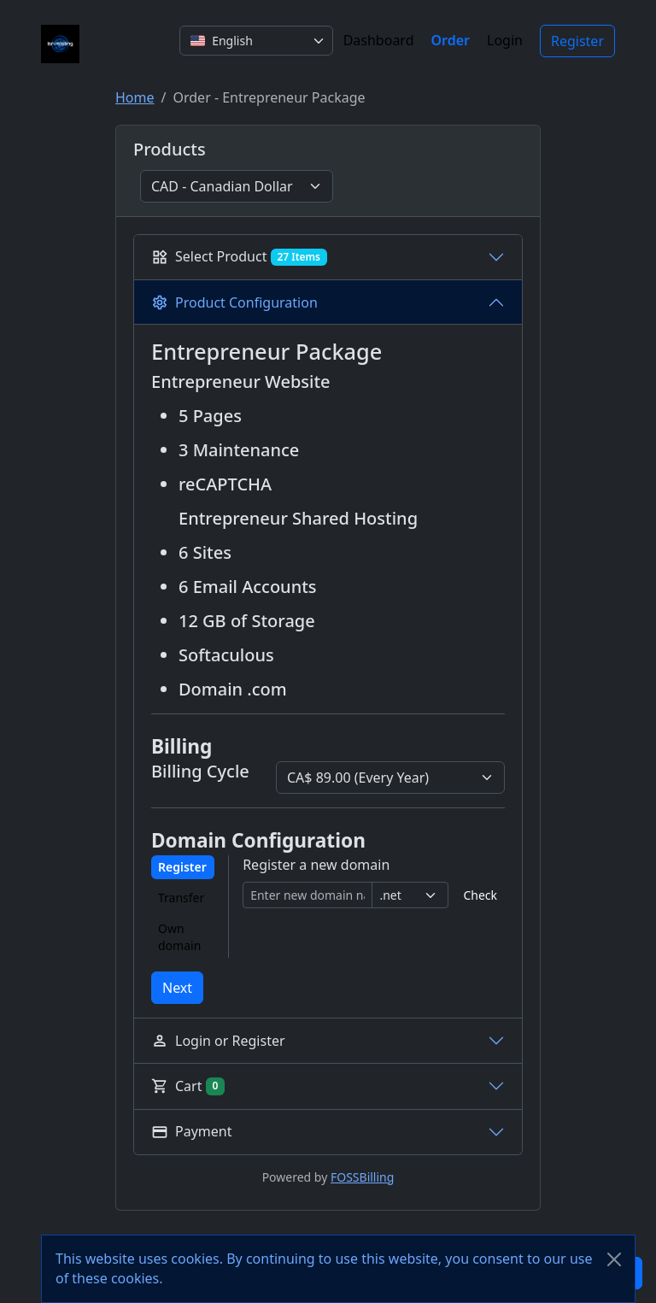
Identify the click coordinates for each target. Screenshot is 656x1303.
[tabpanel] (374, 881)
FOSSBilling (362, 1177)
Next (177, 987)
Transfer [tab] (181, 897)
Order (451, 40)
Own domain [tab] (179, 937)
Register (577, 41)
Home (135, 97)
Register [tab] (182, 867)
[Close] (614, 1259)
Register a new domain (316, 864)
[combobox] (256, 40)
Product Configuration (234, 302)
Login (505, 40)
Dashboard (378, 40)
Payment (191, 1131)
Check (480, 895)
